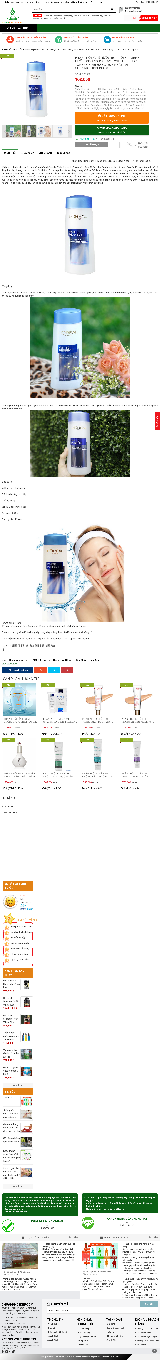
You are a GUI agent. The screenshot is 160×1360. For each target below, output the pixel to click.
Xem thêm (18, 1085)
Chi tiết (10, 153)
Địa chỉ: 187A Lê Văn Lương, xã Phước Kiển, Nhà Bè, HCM (62, 2)
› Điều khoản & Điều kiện (57, 1332)
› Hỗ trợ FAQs (82, 1341)
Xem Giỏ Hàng (91, 144)
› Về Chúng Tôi (53, 1324)
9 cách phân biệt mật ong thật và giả (58, 1255)
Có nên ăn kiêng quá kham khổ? (137, 1268)
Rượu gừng (67, 16)
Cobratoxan (47, 16)
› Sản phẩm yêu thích (115, 1328)
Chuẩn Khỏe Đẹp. (64, 1357)
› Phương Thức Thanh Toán (147, 1328)
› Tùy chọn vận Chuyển (86, 1337)
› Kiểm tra (110, 1332)
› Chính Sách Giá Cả (143, 1332)
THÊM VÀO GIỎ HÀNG (112, 130)
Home (4, 49)
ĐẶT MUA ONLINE (112, 118)
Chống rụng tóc (59, 18)
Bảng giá (27, 153)
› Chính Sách (52, 1336)
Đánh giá (63, 153)
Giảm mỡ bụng (96, 16)
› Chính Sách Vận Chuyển (146, 1337)
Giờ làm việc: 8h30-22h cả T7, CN (18, 2)
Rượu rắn (47, 18)
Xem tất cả (73, 1237)
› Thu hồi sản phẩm (85, 1328)
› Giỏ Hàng (110, 1324)
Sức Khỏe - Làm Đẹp (18, 49)
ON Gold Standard (81, 16)
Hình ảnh (45, 153)
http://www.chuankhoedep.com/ (105, 1357)
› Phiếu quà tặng (83, 1332)
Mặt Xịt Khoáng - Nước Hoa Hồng (52, 660)
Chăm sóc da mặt (19, 660)
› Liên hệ (51, 1328)
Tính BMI (86, 1278)
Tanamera (58, 16)
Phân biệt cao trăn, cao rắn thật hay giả (19, 1279)
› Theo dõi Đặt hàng (114, 1336)
